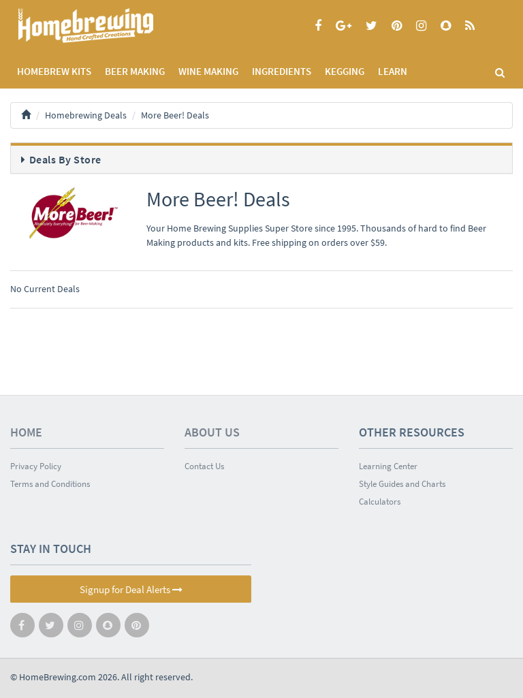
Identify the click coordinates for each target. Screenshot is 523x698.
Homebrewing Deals (86, 115)
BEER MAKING (135, 71)
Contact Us (204, 466)
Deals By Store (65, 159)
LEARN (392, 71)
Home (26, 432)
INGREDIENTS (281, 71)
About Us (212, 432)
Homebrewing (105, 25)
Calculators (379, 501)
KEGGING (344, 71)
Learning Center (388, 466)
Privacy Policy (35, 466)
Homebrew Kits (54, 71)
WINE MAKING (208, 71)
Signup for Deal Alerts (131, 589)
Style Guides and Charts (402, 484)
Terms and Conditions (50, 484)
